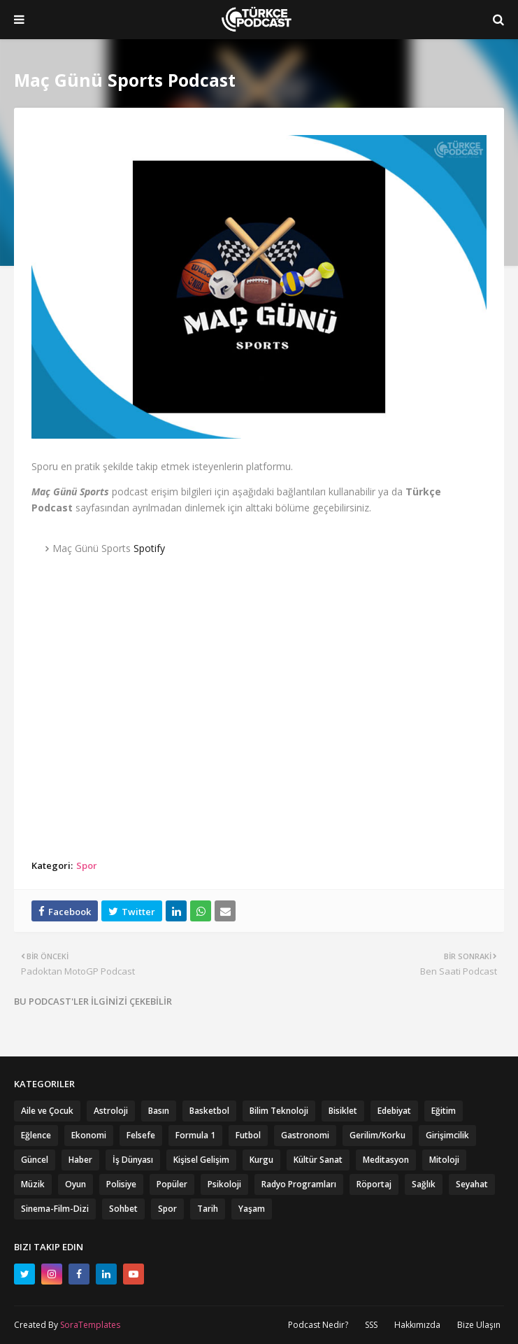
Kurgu (261, 1160)
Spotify (149, 548)
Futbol (248, 1135)
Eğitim (443, 1111)
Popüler (172, 1184)
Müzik (33, 1184)
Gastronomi (305, 1135)
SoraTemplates (90, 1325)
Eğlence (36, 1135)
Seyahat (472, 1184)
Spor (86, 865)
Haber (80, 1160)
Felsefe (141, 1135)
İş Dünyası (133, 1160)
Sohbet (123, 1209)
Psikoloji (224, 1184)
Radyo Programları (298, 1184)
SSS (371, 1325)
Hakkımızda (417, 1325)
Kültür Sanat (318, 1160)
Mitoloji (444, 1160)
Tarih (207, 1209)
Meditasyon (386, 1160)
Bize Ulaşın (479, 1325)
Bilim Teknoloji (279, 1111)
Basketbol (209, 1111)
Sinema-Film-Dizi (55, 1209)
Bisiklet (343, 1111)
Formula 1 (195, 1135)
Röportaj (374, 1184)
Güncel (34, 1160)
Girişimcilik (447, 1135)
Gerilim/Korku (377, 1135)
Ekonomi (88, 1135)
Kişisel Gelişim (201, 1160)
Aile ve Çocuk (47, 1111)
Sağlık (424, 1184)
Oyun (75, 1184)
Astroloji (111, 1111)
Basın (158, 1111)
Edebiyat (394, 1111)
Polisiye (121, 1184)
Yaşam (251, 1209)
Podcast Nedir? (318, 1325)
